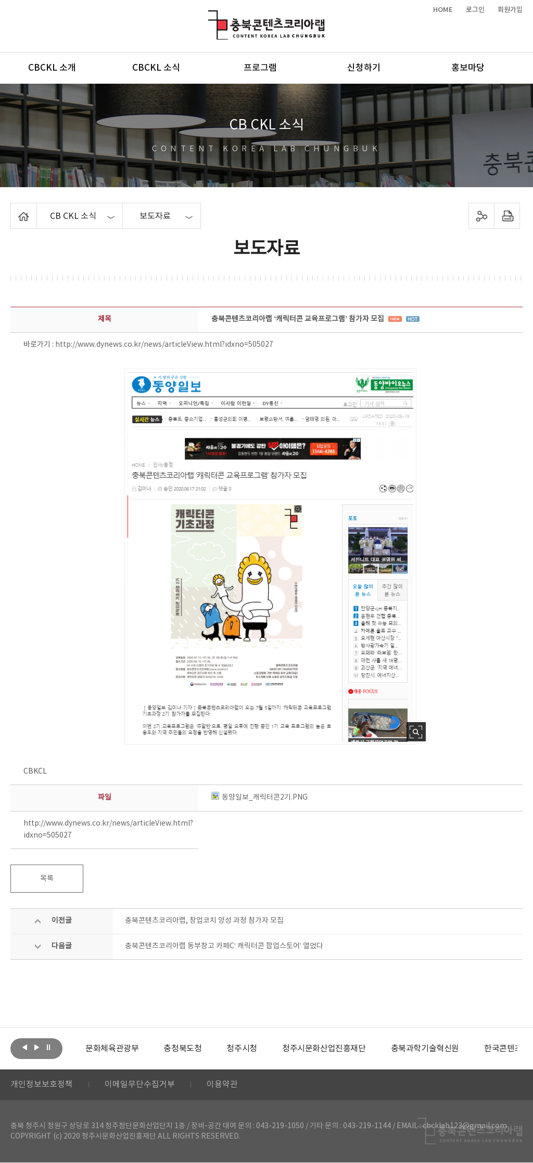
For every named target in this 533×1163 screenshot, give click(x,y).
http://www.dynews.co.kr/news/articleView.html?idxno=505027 (164, 345)
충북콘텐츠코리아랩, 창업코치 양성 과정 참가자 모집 (204, 921)
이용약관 (222, 1085)
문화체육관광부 (111, 1048)
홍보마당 (468, 68)
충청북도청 (182, 1048)
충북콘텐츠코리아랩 (210, 16)
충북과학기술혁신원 (424, 1048)
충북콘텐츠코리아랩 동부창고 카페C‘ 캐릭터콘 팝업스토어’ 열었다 (224, 946)
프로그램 (260, 68)
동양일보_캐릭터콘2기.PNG (259, 797)
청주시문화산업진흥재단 (324, 1048)
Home (13, 209)
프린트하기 (507, 216)
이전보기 (24, 1047)
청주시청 (241, 1048)
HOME (443, 10)
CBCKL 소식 (156, 68)
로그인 (475, 10)
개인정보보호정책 (41, 1085)
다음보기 (36, 1047)
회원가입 (510, 10)
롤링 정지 (48, 1047)
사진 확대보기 (416, 731)
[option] (112, 1048)
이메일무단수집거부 (140, 1085)
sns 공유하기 (481, 216)
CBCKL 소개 (52, 68)
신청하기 (363, 68)
